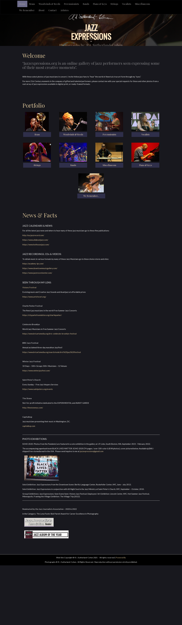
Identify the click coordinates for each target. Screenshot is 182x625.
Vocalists (126, 3)
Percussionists (71, 3)
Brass (32, 3)
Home (22, 3)
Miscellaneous (142, 3)
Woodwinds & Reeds (49, 3)
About (41, 10)
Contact (52, 10)
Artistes (64, 10)
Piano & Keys (100, 3)
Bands (86, 3)
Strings (114, 3)
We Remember (26, 10)
